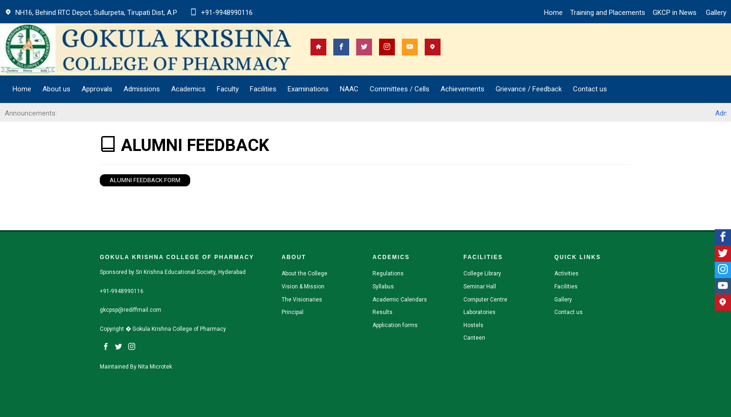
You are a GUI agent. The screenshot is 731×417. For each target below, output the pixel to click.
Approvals (97, 89)
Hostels (473, 325)
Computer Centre (485, 299)
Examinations (308, 89)
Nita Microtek (155, 366)
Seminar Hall (479, 286)
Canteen (474, 338)
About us (56, 89)
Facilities (566, 286)
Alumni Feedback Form (145, 180)
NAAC (349, 89)
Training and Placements (607, 12)
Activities (566, 273)
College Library (482, 273)
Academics (188, 89)
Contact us (590, 89)
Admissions (142, 89)
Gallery (716, 12)
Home (553, 12)
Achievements (462, 89)
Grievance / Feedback (529, 89)
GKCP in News (675, 12)
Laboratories (479, 312)
